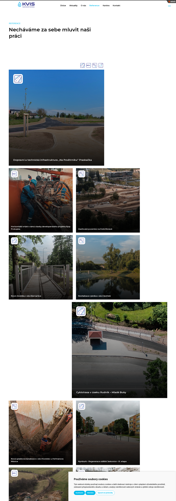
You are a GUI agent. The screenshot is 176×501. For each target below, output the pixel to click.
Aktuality (73, 5)
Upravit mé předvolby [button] (124, 493)
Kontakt (116, 5)
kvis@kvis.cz (149, 467)
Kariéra (106, 5)
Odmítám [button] (110, 493)
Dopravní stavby (91, 465)
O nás (83, 5)
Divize (63, 5)
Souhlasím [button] (99, 493)
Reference (94, 5)
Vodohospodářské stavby (94, 462)
